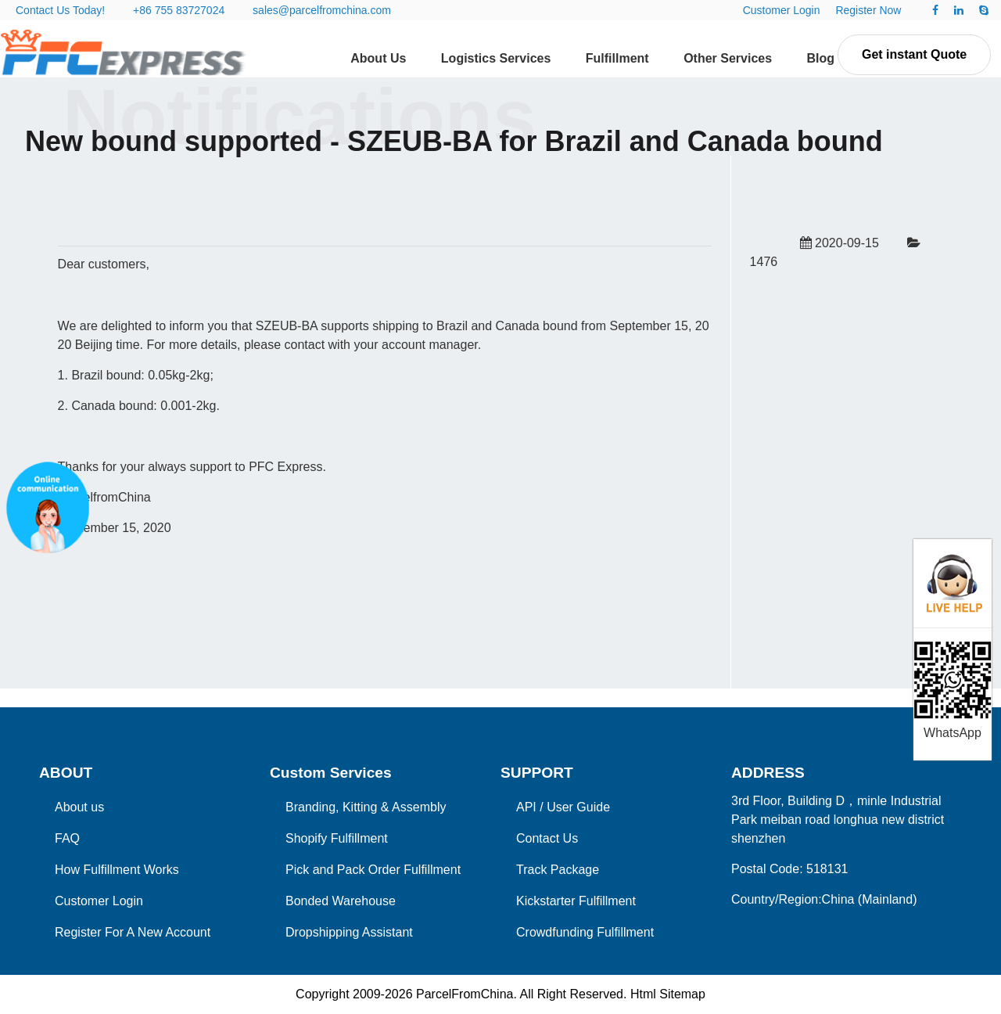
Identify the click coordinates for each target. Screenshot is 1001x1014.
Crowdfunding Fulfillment (585, 932)
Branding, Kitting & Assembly (365, 807)
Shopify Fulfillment (336, 838)
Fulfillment (617, 58)
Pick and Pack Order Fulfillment (373, 869)
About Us (378, 58)
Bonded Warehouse (340, 901)
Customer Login (781, 10)
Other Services (727, 58)
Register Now (868, 10)
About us (79, 807)
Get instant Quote (914, 54)
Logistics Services (496, 58)
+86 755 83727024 (178, 10)
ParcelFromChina (464, 994)
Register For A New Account (132, 932)
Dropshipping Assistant (349, 932)
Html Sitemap (667, 994)
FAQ (67, 838)
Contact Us (547, 838)
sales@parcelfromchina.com (322, 10)
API (526, 807)
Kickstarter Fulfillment (576, 901)
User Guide (578, 807)
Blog (821, 58)
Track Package (557, 869)
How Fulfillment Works (117, 869)
